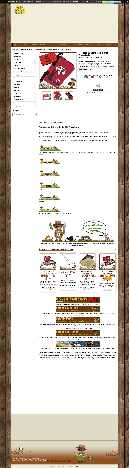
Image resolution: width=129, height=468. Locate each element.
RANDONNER (99, 45)
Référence (82, 58)
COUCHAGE (43, 45)
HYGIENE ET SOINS (65, 45)
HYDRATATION (78, 45)
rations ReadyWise (94, 359)
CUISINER (53, 45)
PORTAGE (34, 45)
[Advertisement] (64, 29)
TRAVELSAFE (99, 58)
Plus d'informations (115, 1)
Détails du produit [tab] (58, 123)
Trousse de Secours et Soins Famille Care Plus (48, 275)
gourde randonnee (78, 356)
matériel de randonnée (93, 304)
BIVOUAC (89, 45)
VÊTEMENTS (17, 106)
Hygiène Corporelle (21, 75)
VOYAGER (17, 90)
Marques (15, 111)
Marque (93, 58)
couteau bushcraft (104, 313)
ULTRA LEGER (23, 45)
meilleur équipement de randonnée (75, 328)
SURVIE (109, 45)
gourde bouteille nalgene (103, 348)
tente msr (107, 354)
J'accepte (105, 1)
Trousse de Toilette (21, 78)
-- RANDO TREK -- (18, 53)
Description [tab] (44, 123)
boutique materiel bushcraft (102, 352)
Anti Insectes (19, 81)
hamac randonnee (105, 324)
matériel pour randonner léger (79, 243)
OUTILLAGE (17, 84)
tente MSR (82, 350)
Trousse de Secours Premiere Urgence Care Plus (107, 275)
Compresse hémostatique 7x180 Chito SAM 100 (88, 275)
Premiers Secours (21, 72)
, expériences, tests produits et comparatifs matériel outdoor (68, 348)
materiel (77, 313)
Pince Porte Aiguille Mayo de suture (68, 272)
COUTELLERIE (18, 93)
